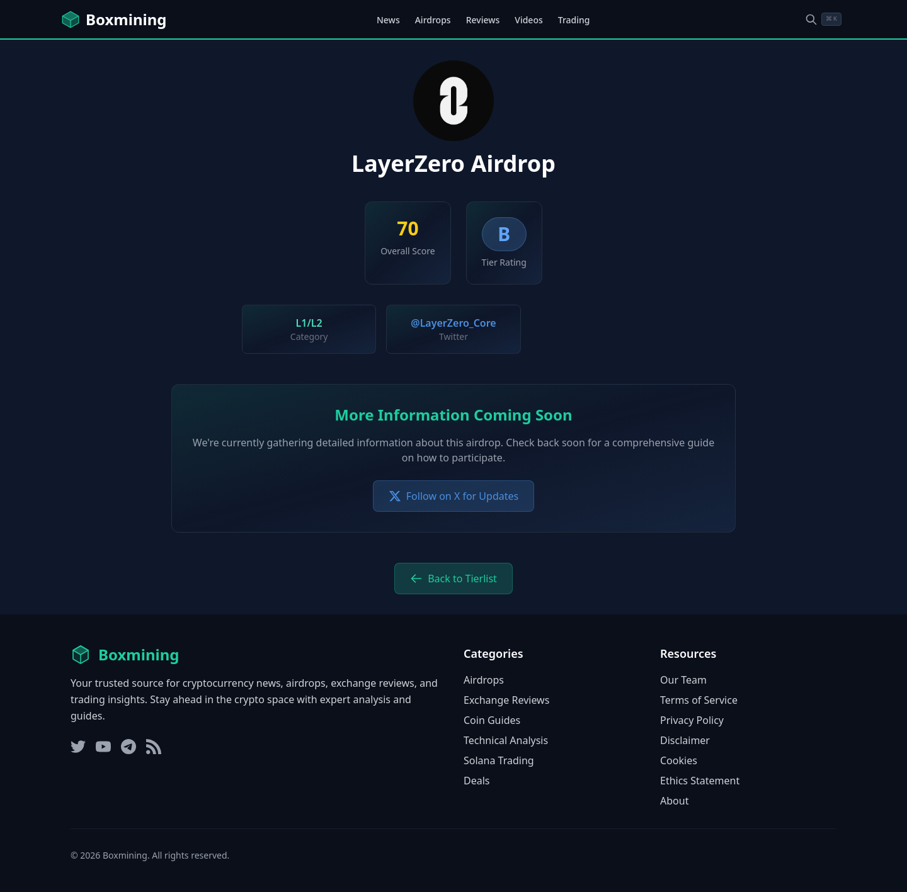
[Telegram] (128, 746)
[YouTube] (103, 746)
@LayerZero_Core (453, 323)
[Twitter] (78, 746)
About (674, 801)
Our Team (683, 680)
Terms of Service (699, 700)
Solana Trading (499, 760)
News (388, 20)
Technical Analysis (506, 740)
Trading (574, 20)
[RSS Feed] (153, 746)
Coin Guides (492, 720)
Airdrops (433, 20)
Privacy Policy (692, 720)
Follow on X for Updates (453, 496)
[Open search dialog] (823, 19)
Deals (476, 781)
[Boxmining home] (113, 19)
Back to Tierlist (453, 578)
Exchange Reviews (506, 700)
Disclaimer (685, 740)
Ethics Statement (699, 781)
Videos (528, 20)
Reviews (483, 20)
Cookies (678, 760)
